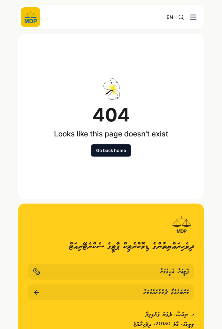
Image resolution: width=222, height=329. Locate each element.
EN (170, 17)
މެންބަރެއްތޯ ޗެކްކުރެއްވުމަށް (111, 292)
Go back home (111, 150)
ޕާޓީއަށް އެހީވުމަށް (111, 271)
